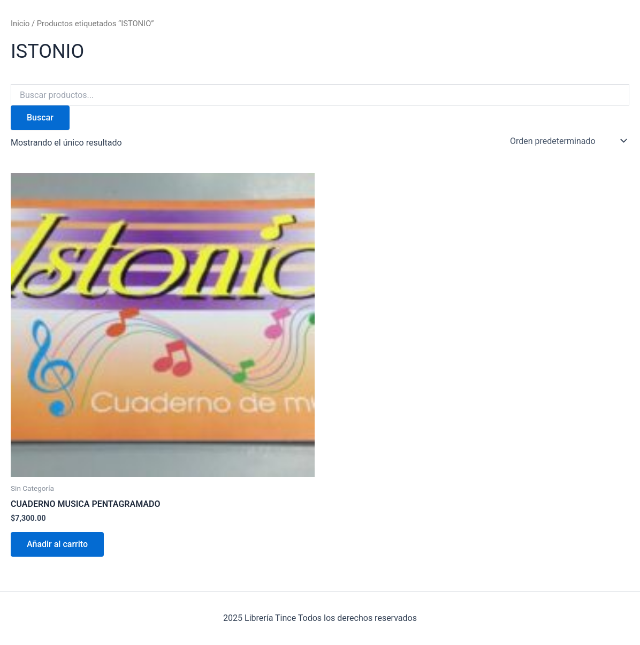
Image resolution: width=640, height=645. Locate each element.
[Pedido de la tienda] (567, 140)
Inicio (20, 23)
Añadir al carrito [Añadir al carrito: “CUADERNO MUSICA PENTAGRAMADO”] (57, 544)
